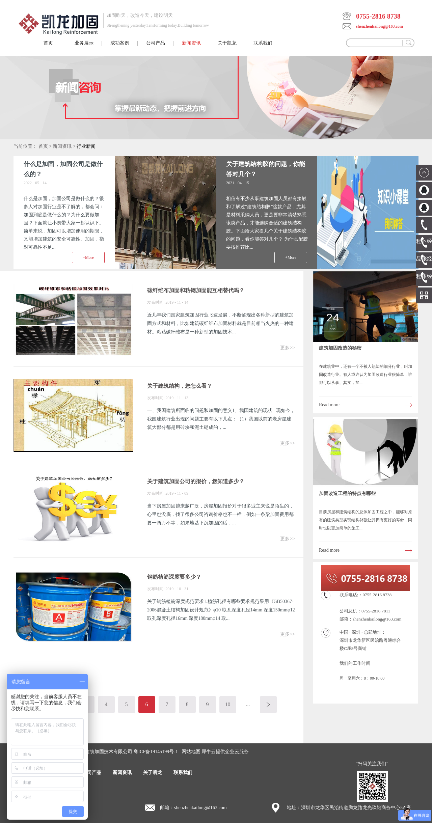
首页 (48, 43)
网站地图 (189, 751)
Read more (329, 404)
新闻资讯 (62, 146)
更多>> (287, 347)
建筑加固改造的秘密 (340, 348)
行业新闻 (86, 146)
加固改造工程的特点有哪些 (347, 493)
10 (228, 704)
